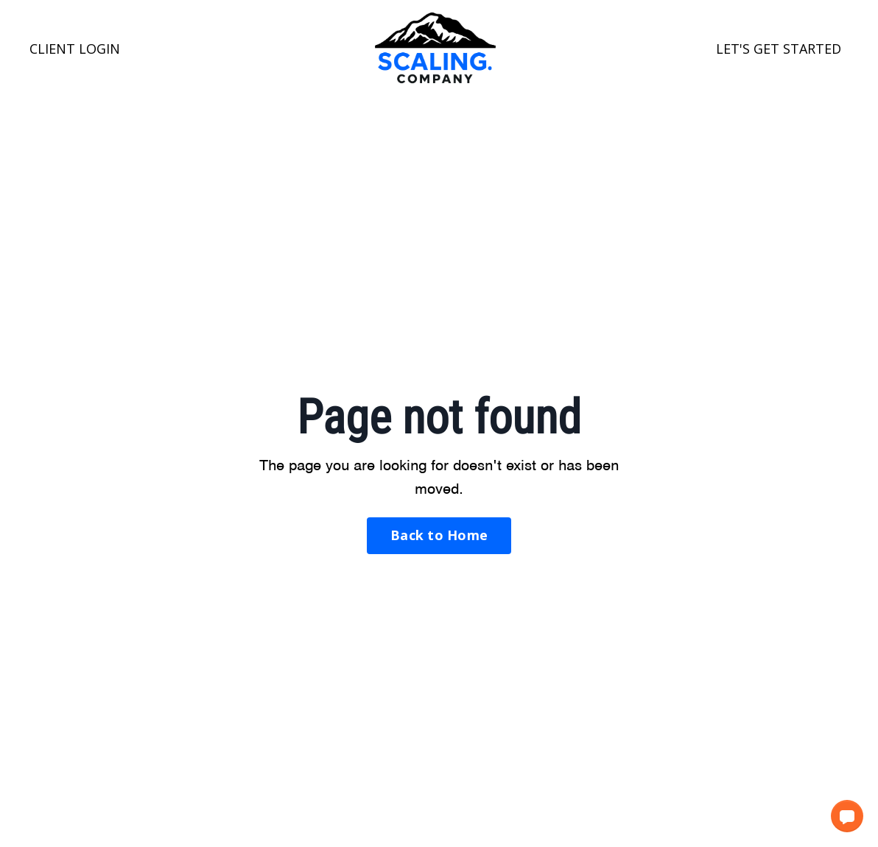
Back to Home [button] (439, 535)
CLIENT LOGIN (74, 48)
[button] (847, 816)
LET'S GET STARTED (778, 48)
